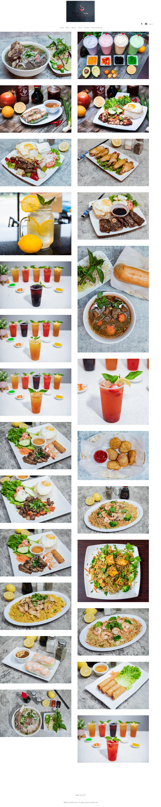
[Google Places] (142, 24)
